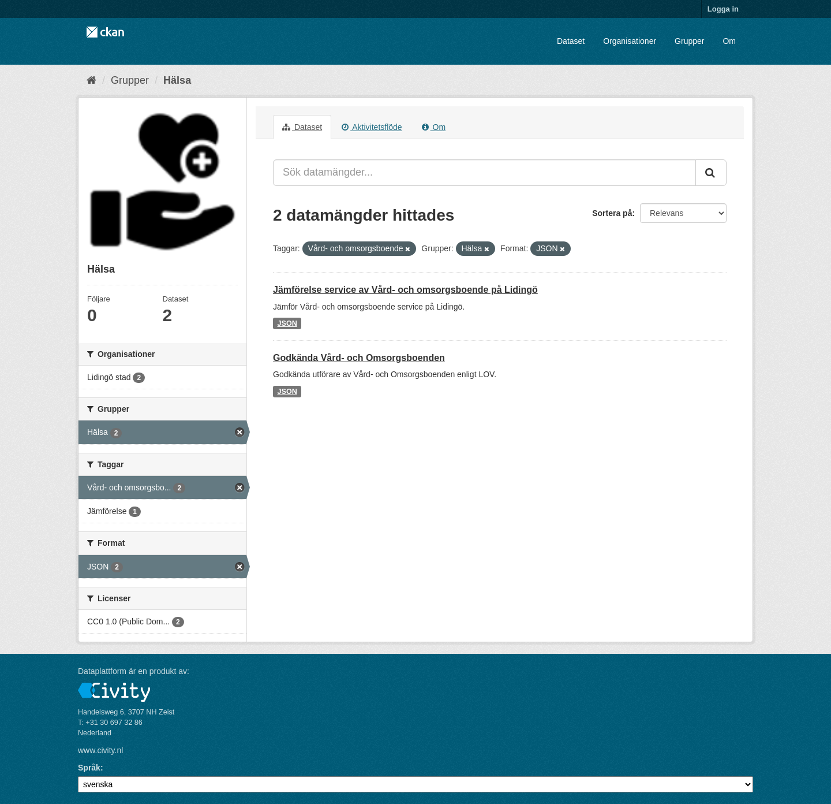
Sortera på (612, 213)
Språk (89, 767)
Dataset (571, 41)
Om (729, 41)
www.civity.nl (100, 750)
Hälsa (177, 80)
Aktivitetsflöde (372, 127)
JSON (287, 323)
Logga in (723, 9)
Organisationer (629, 41)
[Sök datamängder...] (484, 172)
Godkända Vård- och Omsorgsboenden (359, 358)
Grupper (689, 41)
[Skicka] (711, 172)
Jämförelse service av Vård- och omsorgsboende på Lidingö (405, 290)
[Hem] (91, 80)
